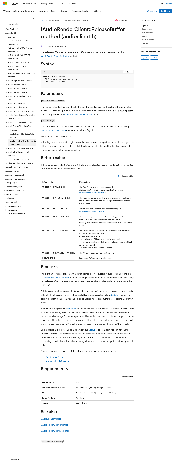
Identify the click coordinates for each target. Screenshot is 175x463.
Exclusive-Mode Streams (57, 360)
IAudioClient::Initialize (51, 418)
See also (145, 43)
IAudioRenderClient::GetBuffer (55, 56)
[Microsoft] (5, 3)
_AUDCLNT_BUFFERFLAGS (53, 130)
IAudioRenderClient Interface (54, 424)
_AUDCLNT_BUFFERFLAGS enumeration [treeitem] (19, 42)
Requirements (148, 39)
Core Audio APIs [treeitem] (12, 29)
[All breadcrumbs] (43, 20)
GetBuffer (114, 294)
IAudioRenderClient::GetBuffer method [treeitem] (22, 136)
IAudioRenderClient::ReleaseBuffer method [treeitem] (23, 143)
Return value (147, 32)
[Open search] (162, 3)
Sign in (169, 3)
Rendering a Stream (55, 356)
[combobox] (18, 24)
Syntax (145, 25)
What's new (152, 11)
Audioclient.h (54, 20)
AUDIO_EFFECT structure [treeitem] (18, 62)
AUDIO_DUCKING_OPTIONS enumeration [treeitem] (20, 57)
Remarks (145, 36)
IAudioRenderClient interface (76, 20)
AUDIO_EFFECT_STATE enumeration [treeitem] (17, 68)
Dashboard (165, 11)
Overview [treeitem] (11, 37)
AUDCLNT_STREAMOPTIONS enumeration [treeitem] (20, 50)
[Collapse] (33, 18)
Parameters (147, 29)
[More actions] (131, 20)
